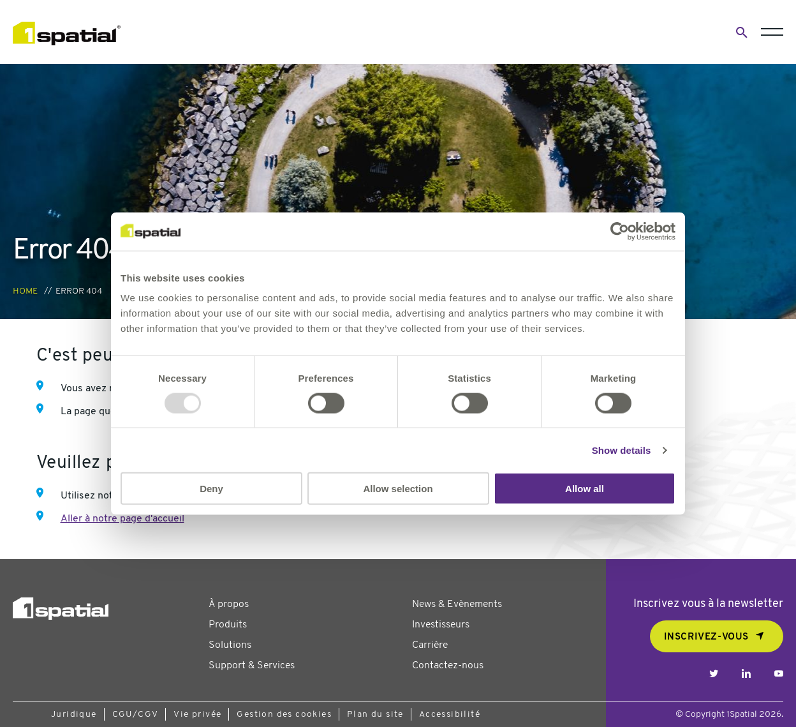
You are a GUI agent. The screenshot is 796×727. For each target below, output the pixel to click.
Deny (211, 488)
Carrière (430, 645)
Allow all (584, 488)
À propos (229, 604)
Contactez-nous (447, 666)
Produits (228, 625)
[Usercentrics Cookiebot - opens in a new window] (619, 231)
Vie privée (197, 714)
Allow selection (397, 488)
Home (25, 291)
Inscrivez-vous (706, 637)
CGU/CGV (135, 714)
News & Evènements (457, 604)
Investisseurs (440, 625)
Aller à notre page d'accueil (122, 519)
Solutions (230, 645)
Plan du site (375, 714)
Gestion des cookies (284, 714)
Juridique (74, 714)
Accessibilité (449, 714)
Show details (621, 449)
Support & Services (252, 666)
